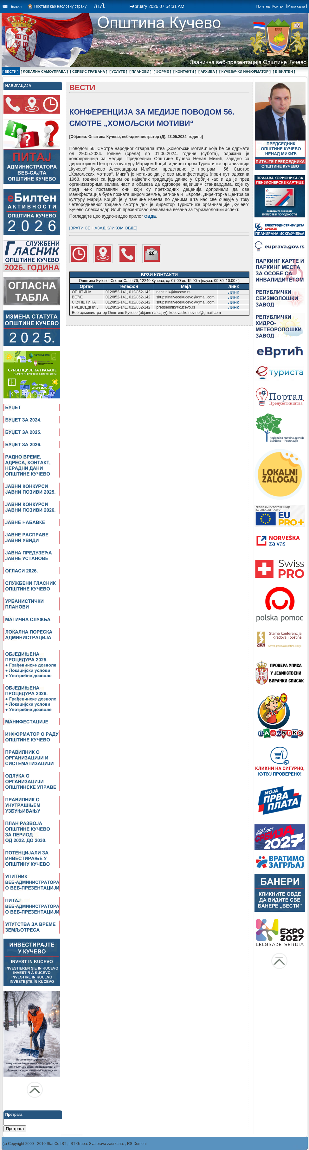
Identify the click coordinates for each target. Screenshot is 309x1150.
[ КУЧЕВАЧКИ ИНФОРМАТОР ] (245, 71)
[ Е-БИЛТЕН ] (284, 71)
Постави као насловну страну (60, 6)
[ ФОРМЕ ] (162, 71)
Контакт (278, 6)
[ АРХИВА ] (207, 71)
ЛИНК (233, 292)
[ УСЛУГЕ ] (118, 71)
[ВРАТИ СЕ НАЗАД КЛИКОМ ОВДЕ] (103, 228)
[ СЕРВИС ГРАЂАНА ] (88, 71)
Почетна (263, 6)
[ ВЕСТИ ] (11, 71)
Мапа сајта (296, 6)
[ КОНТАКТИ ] (184, 71)
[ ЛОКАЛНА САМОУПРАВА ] (44, 71)
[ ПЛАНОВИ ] (140, 71)
